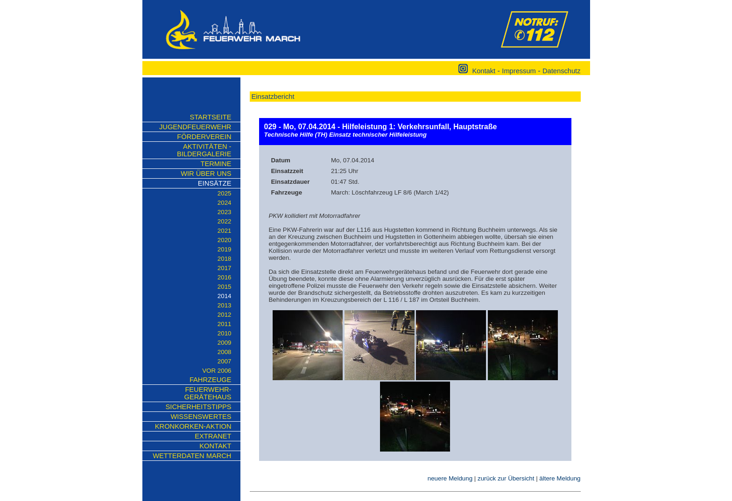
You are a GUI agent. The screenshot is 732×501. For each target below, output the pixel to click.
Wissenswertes (200, 416)
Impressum (518, 71)
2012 (225, 314)
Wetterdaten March (192, 455)
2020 (225, 240)
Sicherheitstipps (199, 407)
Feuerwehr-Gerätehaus (207, 393)
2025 (225, 193)
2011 (225, 323)
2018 (225, 258)
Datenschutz (561, 71)
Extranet (213, 436)
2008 (225, 351)
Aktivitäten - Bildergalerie (204, 150)
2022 (225, 221)
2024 (225, 202)
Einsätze (215, 183)
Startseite (210, 117)
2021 (225, 230)
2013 (225, 305)
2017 (225, 267)
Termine (216, 163)
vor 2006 (216, 370)
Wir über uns (206, 173)
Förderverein (204, 136)
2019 (225, 249)
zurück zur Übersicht (506, 478)
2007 (225, 361)
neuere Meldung (450, 478)
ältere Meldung (559, 478)
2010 (225, 333)
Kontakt (483, 71)
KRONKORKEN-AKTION (193, 426)
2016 (225, 277)
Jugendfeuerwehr (195, 127)
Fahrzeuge (211, 379)
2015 (225, 286)
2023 (225, 212)
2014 (225, 295)
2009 (225, 342)
